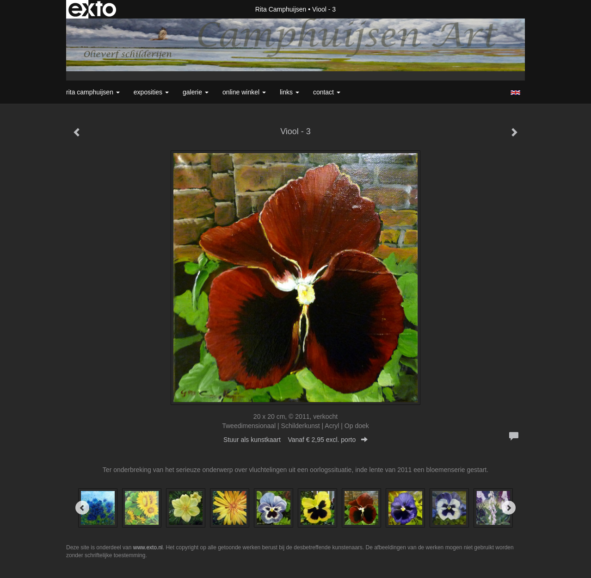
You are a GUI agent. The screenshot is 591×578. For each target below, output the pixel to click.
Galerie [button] (196, 92)
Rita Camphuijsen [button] (93, 92)
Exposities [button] (151, 92)
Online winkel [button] (244, 92)
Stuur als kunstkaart (295, 439)
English (515, 92)
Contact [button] (326, 92)
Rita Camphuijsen (281, 9)
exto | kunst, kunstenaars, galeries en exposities (92, 9)
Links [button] (289, 92)
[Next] (509, 508)
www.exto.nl (148, 547)
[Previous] (82, 508)
